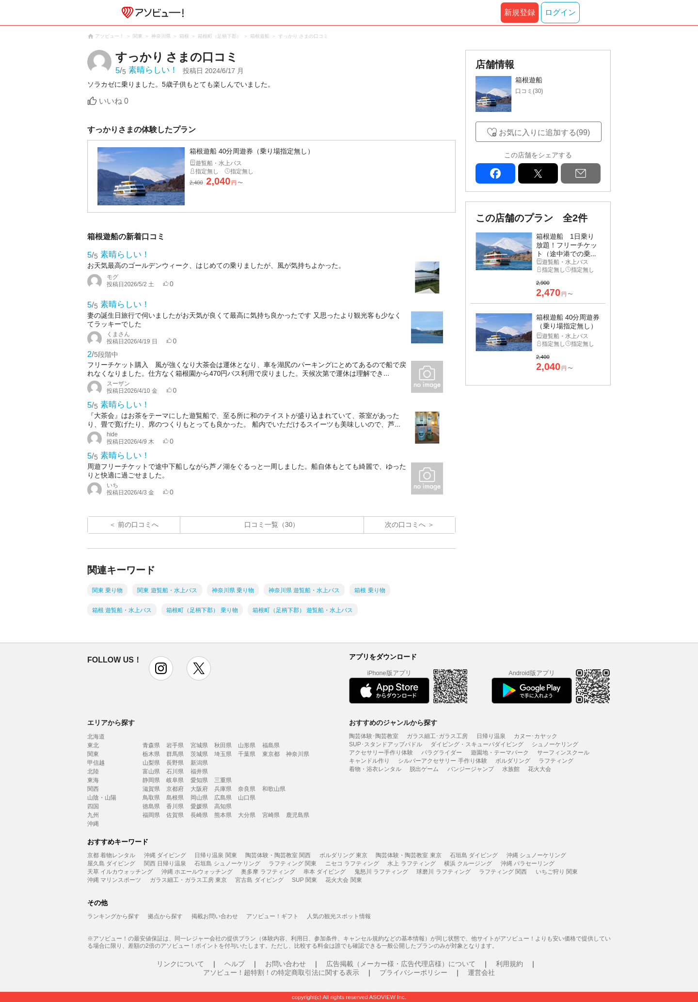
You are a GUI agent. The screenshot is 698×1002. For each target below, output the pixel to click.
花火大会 (539, 769)
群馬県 (175, 754)
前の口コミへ (138, 524)
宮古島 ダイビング (259, 880)
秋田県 (223, 745)
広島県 (223, 797)
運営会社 (481, 972)
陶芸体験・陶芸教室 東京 (408, 855)
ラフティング (556, 760)
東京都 (271, 754)
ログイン (560, 12)
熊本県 (223, 815)
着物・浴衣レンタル (375, 769)
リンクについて (180, 964)
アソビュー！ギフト (272, 916)
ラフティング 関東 (293, 863)
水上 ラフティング (411, 863)
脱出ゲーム (424, 769)
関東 (93, 754)
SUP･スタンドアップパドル (385, 744)
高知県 (223, 806)
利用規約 (509, 964)
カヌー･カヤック (535, 736)
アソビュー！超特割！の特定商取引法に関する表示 (281, 972)
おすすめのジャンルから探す (393, 722)
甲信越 (96, 762)
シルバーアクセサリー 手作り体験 (442, 760)
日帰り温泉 (491, 736)
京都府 (175, 789)
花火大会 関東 (343, 880)
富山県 (151, 771)
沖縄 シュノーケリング (536, 855)
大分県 (246, 815)
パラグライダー (441, 752)
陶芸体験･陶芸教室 (373, 736)
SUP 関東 (304, 880)
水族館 (511, 769)
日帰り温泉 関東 (215, 855)
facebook (495, 173)
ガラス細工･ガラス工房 (437, 736)
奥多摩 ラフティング (268, 871)
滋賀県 (151, 789)
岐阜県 (175, 780)
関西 (93, 789)
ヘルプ (234, 964)
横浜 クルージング (468, 863)
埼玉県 (223, 754)
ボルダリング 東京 (343, 855)
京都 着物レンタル (111, 855)
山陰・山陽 (101, 797)
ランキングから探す (113, 916)
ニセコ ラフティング (352, 863)
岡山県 (199, 797)
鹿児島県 (297, 815)
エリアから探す (111, 722)
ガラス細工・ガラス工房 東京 (188, 880)
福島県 (271, 745)
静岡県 (151, 780)
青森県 (151, 745)
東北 (93, 745)
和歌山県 (274, 789)
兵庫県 (223, 789)
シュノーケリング (555, 744)
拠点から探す (165, 916)
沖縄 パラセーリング (528, 863)
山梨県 (151, 762)
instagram (161, 668)
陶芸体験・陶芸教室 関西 (278, 855)
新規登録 (519, 12)
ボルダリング (512, 760)
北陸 (93, 771)
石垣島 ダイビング (474, 855)
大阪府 (199, 789)
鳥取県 (151, 797)
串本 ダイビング (324, 871)
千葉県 (246, 754)
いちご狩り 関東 (557, 871)
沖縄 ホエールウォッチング (197, 871)
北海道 (96, 736)
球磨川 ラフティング (443, 871)
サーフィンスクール (563, 752)
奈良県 (246, 789)
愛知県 (199, 780)
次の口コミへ (405, 524)
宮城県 (199, 745)
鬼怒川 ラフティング (381, 871)
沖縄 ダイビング (165, 855)
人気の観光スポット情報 (339, 916)
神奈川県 (297, 754)
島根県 (175, 797)
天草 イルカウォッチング (120, 871)
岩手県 (175, 745)
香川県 (175, 806)
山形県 (246, 745)
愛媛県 (199, 806)
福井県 (199, 771)
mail (581, 173)
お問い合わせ (285, 964)
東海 (93, 780)
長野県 (175, 762)
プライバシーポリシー (413, 972)
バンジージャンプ (470, 769)
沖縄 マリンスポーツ (114, 880)
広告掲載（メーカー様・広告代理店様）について (401, 964)
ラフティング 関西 (503, 871)
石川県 (175, 771)
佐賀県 (175, 815)
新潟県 (199, 762)
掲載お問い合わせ (214, 916)
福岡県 (151, 815)
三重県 (223, 780)
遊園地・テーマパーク (500, 752)
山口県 (246, 797)
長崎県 (199, 815)
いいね (113, 101)
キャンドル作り (369, 760)
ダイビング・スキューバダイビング (477, 744)
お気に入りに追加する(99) (544, 132)
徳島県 (151, 806)
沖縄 (93, 823)
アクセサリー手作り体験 (381, 752)
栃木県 (151, 754)
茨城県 (199, 754)
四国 (93, 806)
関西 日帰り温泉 (165, 863)
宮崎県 (271, 815)
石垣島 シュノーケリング (227, 863)
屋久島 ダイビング (111, 863)
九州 (93, 815)
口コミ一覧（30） (272, 524)
